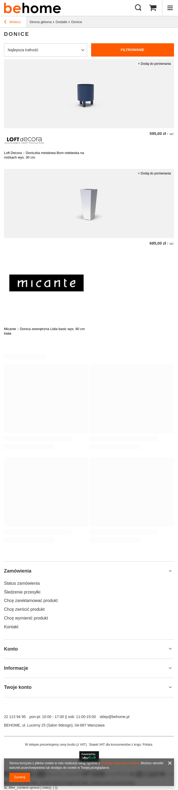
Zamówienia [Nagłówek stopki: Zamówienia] (17, 571)
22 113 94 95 (15, 717)
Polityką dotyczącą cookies (120, 763)
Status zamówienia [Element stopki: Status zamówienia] (22, 583)
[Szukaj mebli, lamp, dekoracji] (138, 8)
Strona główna (40, 22)
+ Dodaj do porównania (154, 64)
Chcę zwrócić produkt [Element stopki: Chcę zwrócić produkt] (24, 609)
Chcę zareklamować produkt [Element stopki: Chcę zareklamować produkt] (31, 600)
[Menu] (170, 8)
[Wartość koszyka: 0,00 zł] (153, 8)
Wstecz (12, 22)
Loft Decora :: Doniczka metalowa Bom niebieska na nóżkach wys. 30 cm (44, 155)
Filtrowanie (132, 50)
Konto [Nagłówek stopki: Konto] (11, 649)
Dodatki (61, 22)
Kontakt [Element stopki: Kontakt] (11, 627)
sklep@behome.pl (114, 717)
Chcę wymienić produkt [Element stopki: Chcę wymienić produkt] (26, 618)
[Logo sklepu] (32, 8)
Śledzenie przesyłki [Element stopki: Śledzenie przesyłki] (22, 592)
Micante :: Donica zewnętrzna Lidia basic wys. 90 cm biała (44, 331)
